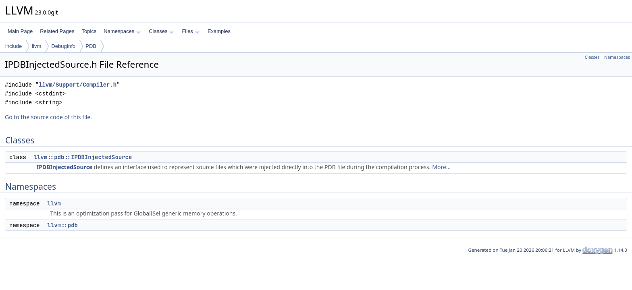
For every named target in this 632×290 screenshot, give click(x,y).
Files (190, 31)
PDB (90, 46)
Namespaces (122, 31)
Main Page (20, 31)
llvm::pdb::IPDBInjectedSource (83, 157)
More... (441, 167)
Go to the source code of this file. (48, 117)
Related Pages (57, 31)
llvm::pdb (62, 225)
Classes (161, 31)
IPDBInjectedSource (64, 167)
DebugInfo (63, 46)
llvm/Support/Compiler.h (77, 85)
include (13, 46)
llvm (36, 46)
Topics (88, 31)
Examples (219, 31)
